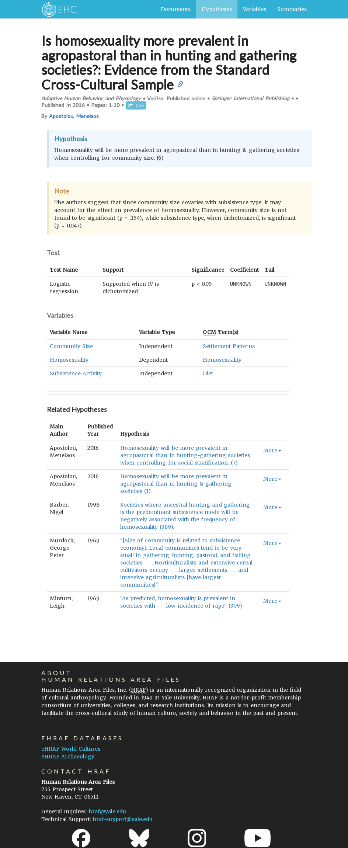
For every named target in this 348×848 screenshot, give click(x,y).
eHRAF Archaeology (67, 756)
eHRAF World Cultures (70, 749)
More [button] (272, 450)
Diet (208, 373)
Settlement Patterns (229, 346)
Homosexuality (69, 360)
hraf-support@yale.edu (123, 819)
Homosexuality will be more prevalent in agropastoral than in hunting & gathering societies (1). (176, 483)
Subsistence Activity (76, 373)
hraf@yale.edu (107, 811)
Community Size (71, 346)
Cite (136, 105)
